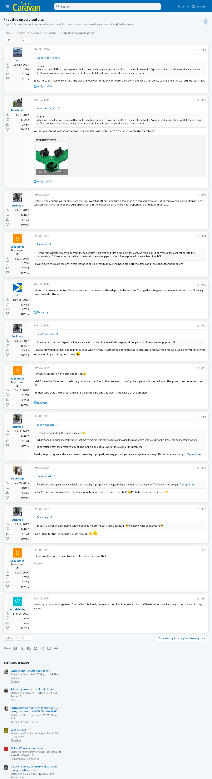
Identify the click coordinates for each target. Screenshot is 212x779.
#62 (142, 638)
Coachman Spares (168, 268)
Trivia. (161, 208)
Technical (162, 157)
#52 (142, 107)
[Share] (135, 50)
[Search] (103, 6)
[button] (8, 6)
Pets (159, 76)
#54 (142, 253)
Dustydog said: (45, 555)
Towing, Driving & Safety (171, 98)
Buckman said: (45, 261)
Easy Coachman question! (173, 283)
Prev (11, 40)
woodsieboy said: (47, 57)
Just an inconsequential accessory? (178, 165)
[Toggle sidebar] (205, 21)
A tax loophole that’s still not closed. (179, 65)
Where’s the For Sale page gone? (177, 47)
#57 (142, 392)
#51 (142, 49)
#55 (142, 301)
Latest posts (159, 185)
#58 (142, 440)
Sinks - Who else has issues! (174, 124)
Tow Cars (162, 175)
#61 (142, 589)
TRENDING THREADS (163, 39)
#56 (142, 342)
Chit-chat (162, 116)
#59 (142, 502)
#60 (142, 547)
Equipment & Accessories (171, 135)
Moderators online (164, 300)
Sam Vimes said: (46, 350)
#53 (142, 211)
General (161, 58)
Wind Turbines (166, 223)
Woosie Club (165, 106)
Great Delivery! (166, 238)
